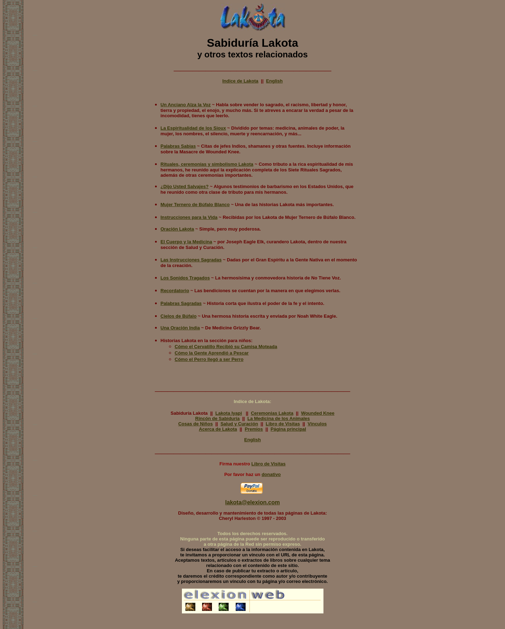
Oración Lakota (177, 229)
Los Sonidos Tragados (185, 277)
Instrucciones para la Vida (189, 217)
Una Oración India (180, 327)
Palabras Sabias (178, 146)
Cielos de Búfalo (179, 316)
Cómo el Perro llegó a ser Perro (209, 359)
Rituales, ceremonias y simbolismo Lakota (207, 164)
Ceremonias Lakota (272, 413)
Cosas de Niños (195, 423)
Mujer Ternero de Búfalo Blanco (195, 204)
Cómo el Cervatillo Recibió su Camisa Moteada (226, 346)
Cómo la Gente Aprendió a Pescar (212, 353)
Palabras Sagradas (181, 303)
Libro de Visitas (283, 423)
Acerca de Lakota (218, 429)
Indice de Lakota (240, 81)
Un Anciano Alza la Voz (186, 104)
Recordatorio (175, 290)
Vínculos (317, 423)
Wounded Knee (317, 413)
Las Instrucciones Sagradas (191, 259)
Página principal (288, 429)
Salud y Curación (239, 423)
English (274, 81)
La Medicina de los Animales (278, 418)
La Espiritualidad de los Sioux (193, 128)
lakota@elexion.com (252, 502)
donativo (271, 474)
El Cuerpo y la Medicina (186, 241)
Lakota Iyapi (228, 413)
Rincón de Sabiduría (217, 418)
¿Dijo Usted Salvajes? (185, 186)
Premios (254, 429)
